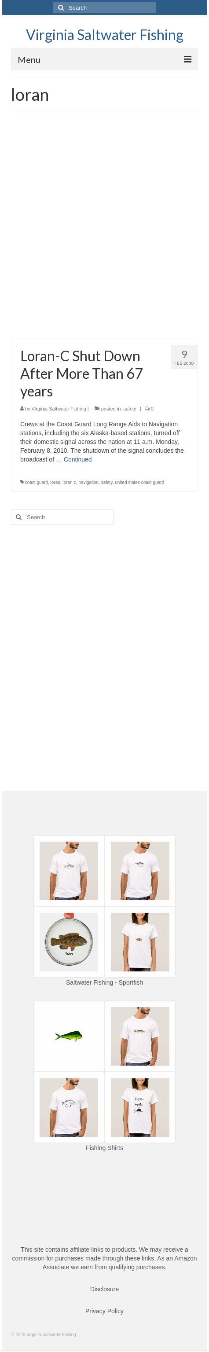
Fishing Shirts (104, 1147)
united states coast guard (139, 482)
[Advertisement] (104, 229)
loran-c (69, 482)
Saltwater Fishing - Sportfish (104, 982)
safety (129, 408)
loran (55, 482)
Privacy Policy (104, 1311)
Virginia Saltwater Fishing (104, 34)
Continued (78, 459)
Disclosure (104, 1289)
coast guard (36, 482)
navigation (89, 482)
